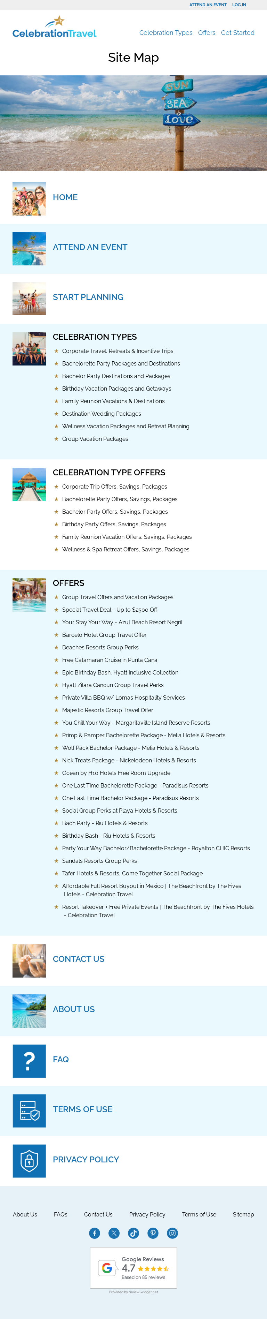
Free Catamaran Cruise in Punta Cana (109, 660)
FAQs (60, 1214)
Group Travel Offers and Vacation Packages (117, 597)
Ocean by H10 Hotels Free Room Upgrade (116, 773)
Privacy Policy (147, 1214)
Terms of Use (199, 1214)
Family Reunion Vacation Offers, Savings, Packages (127, 537)
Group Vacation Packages (95, 439)
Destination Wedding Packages (101, 413)
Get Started (237, 32)
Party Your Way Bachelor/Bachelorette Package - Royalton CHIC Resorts (156, 848)
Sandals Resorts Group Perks (99, 861)
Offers (207, 32)
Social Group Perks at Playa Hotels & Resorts (119, 810)
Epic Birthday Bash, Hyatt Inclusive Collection (120, 672)
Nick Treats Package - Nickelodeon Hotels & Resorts (129, 760)
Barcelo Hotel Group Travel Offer (104, 635)
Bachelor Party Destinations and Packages (116, 376)
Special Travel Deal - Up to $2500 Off (109, 609)
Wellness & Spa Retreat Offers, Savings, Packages (125, 549)
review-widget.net (143, 1292)
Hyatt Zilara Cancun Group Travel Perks (113, 685)
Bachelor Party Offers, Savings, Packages (115, 511)
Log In (239, 4)
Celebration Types (166, 32)
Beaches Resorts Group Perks (100, 647)
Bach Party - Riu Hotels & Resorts (105, 823)
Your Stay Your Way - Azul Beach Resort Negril (122, 622)
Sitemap (243, 1214)
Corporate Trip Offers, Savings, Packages (114, 486)
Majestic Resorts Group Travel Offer (107, 710)
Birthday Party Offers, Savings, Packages (114, 524)
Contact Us (98, 1214)
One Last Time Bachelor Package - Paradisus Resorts (130, 798)
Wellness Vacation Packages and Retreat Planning (125, 426)
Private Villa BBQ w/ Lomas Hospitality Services (123, 697)
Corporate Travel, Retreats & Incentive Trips (117, 351)
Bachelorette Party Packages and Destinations (121, 363)
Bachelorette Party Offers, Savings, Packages (120, 499)
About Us (25, 1214)
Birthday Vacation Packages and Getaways (116, 388)
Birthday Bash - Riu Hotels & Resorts (108, 835)
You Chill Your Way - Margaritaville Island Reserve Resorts (136, 722)
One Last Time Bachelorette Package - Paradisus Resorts (135, 785)
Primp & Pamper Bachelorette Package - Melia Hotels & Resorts (144, 735)
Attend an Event (208, 4)
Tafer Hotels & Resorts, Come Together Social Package (132, 873)
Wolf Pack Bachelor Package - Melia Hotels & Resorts (131, 748)
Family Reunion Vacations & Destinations (113, 401)
